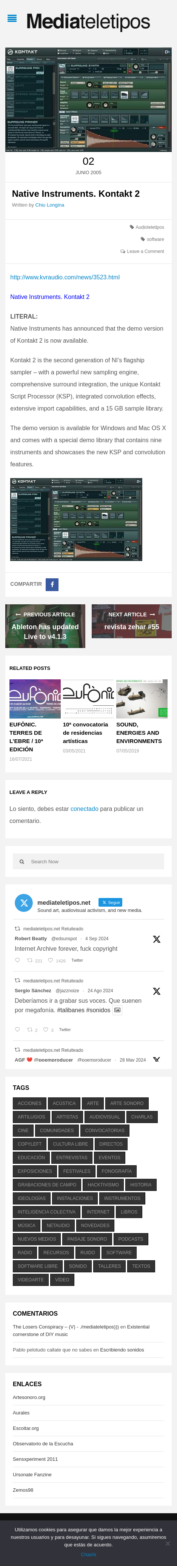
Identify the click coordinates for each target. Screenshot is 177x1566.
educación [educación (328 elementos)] (31, 1157)
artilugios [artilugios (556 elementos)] (31, 1117)
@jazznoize (67, 990)
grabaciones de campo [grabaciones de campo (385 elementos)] (47, 1185)
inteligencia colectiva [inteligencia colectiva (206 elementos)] (46, 1212)
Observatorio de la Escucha (43, 1443)
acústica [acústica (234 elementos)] (64, 1103)
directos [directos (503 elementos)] (111, 1144)
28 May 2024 (133, 1060)
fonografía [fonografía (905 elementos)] (117, 1171)
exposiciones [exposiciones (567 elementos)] (35, 1171)
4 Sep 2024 (96, 938)
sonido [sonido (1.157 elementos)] (78, 1266)
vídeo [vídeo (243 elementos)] (62, 1280)
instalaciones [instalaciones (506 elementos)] (75, 1198)
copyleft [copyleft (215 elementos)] (30, 1144)
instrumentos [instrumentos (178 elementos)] (122, 1198)
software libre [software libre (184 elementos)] (38, 1266)
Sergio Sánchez (33, 990)
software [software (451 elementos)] (119, 1252)
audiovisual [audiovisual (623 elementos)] (104, 1117)
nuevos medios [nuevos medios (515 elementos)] (37, 1239)
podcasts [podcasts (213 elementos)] (131, 1239)
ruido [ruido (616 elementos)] (87, 1252)
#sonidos (98, 1010)
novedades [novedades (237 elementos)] (95, 1225)
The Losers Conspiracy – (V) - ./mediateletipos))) (66, 1327)
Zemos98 (23, 1490)
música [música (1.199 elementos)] (26, 1225)
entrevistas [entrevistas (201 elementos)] (71, 1157)
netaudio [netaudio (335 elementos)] (58, 1225)
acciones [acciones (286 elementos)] (30, 1103)
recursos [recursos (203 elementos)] (56, 1252)
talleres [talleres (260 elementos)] (109, 1266)
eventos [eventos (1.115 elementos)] (109, 1157)
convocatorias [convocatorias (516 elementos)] (105, 1130)
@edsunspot (64, 938)
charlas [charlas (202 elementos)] (142, 1117)
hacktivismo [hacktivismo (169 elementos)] (103, 1185)
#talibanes (71, 1010)
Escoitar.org (26, 1428)
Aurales (21, 1413)
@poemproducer (94, 1060)
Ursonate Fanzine (32, 1474)
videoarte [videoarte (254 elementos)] (31, 1280)
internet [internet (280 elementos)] (98, 1212)
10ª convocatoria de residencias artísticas (85, 732)
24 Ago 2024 (100, 990)
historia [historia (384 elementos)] (140, 1185)
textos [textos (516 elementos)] (141, 1266)
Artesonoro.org (29, 1397)
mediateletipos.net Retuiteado (53, 929)
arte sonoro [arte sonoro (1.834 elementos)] (126, 1103)
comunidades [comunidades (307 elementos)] (57, 1130)
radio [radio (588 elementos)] (25, 1252)
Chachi (88, 1554)
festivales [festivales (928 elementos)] (77, 1171)
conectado (85, 809)
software (155, 239)
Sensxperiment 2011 (35, 1459)
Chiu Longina (50, 205)
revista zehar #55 (132, 627)
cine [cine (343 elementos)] (23, 1130)
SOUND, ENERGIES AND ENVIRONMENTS (139, 732)
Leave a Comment (145, 251)
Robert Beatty (31, 938)
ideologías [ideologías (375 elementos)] (32, 1198)
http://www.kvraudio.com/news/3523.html (65, 277)
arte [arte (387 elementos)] (93, 1103)
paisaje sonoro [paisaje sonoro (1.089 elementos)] (87, 1239)
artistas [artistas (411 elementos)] (67, 1117)
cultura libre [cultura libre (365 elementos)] (70, 1144)
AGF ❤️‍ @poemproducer (44, 1060)
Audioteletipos (150, 227)
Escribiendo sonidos (122, 1350)
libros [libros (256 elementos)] (129, 1212)
